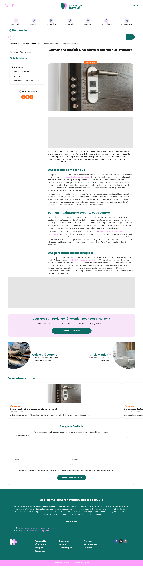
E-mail (75, 467)
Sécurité (87, 22)
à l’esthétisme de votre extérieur (85, 260)
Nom (17, 467)
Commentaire (22, 443)
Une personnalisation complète (26, 81)
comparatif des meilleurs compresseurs (37, 535)
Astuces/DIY (126, 22)
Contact (134, 5)
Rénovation (16, 22)
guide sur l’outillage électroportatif (35, 538)
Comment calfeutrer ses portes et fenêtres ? (69, 410)
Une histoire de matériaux (24, 71)
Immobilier (51, 22)
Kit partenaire (90, 551)
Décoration (70, 22)
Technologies (106, 22)
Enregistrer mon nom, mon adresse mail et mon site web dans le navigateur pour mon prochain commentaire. (64, 477)
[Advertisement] (90, 132)
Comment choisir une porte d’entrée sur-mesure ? (27, 410)
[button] (23, 97)
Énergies (33, 22)
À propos (88, 548)
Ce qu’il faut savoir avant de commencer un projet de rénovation (112, 410)
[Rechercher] (130, 37)
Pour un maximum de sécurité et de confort (27, 76)
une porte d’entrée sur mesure (77, 177)
